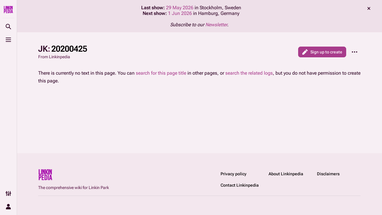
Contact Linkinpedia (240, 185)
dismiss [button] (368, 8)
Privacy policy (234, 173)
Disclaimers (328, 173)
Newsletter (216, 24)
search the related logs (249, 73)
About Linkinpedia (286, 173)
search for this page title (161, 73)
